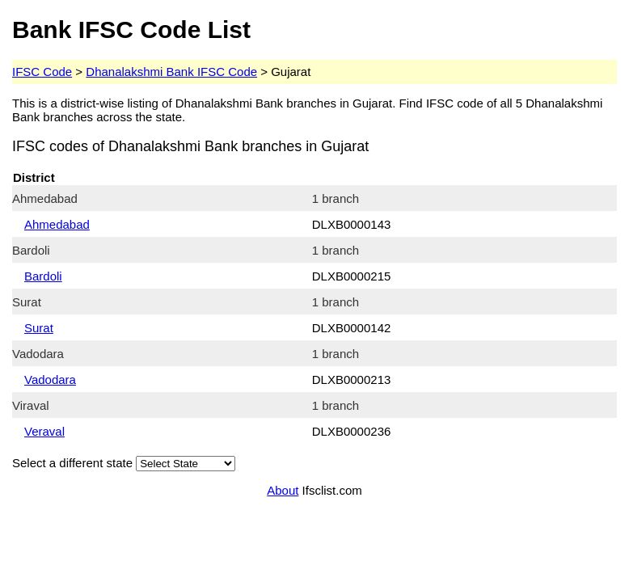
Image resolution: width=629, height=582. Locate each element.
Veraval (44, 431)
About (282, 490)
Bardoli (43, 276)
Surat (38, 328)
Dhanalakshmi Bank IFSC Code (171, 71)
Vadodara (50, 379)
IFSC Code (42, 71)
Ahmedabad (57, 224)
